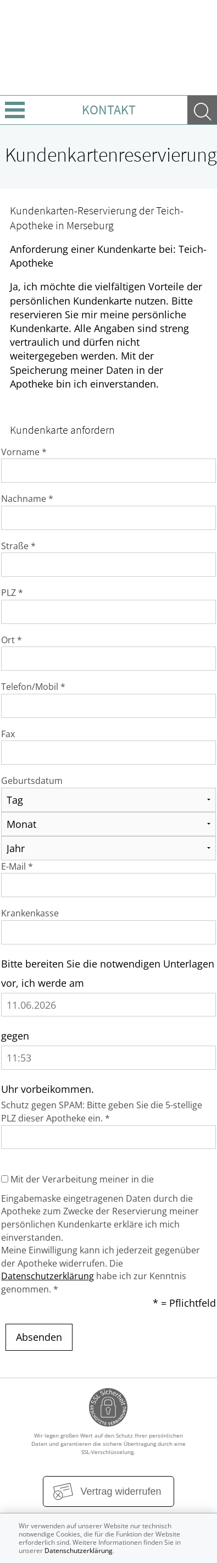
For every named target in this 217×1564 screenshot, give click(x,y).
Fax (8, 734)
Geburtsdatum (32, 781)
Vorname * (24, 452)
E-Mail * (17, 866)
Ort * (11, 640)
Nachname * (27, 499)
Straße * (18, 546)
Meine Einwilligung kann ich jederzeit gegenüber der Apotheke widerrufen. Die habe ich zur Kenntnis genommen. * (100, 1269)
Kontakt (109, 109)
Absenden (39, 1337)
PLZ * (12, 593)
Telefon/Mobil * (33, 687)
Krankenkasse (30, 913)
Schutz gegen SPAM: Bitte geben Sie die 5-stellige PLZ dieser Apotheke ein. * (101, 1111)
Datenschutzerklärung (47, 1276)
